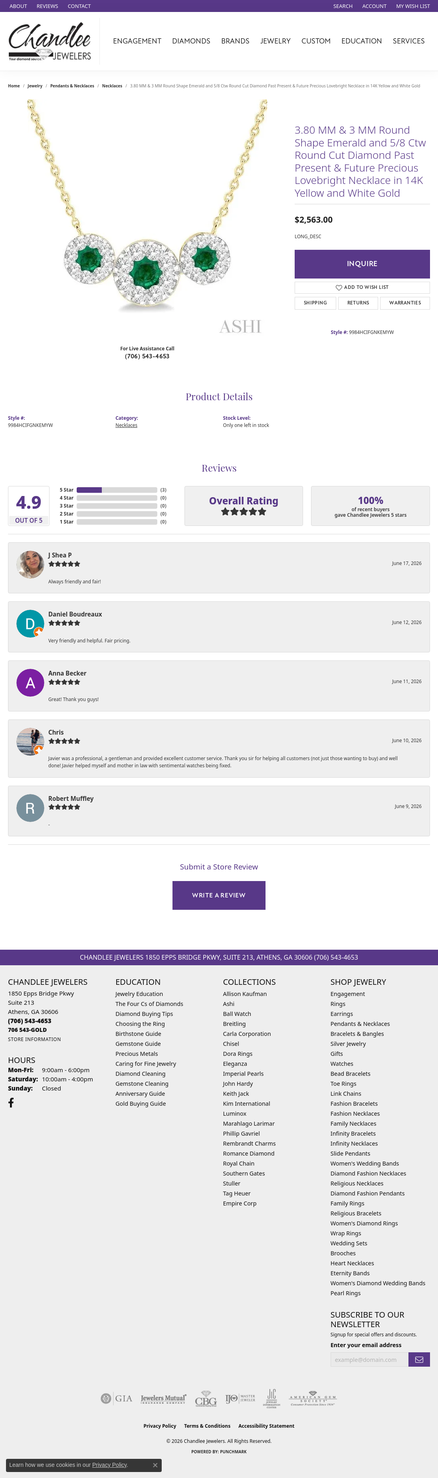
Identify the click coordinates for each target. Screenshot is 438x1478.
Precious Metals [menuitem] (136, 1053)
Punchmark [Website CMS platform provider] (233, 1451)
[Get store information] (34, 1039)
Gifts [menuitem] (337, 1053)
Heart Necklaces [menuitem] (352, 1263)
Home (14, 86)
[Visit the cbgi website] (206, 1399)
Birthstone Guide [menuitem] (138, 1033)
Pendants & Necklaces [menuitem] (360, 1023)
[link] (17, 6)
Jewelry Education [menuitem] (139, 994)
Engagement (137, 41)
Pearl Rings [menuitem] (346, 1293)
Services (409, 41)
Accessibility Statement (266, 1426)
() (163, 489)
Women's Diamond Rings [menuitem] (364, 1223)
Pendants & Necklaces (72, 86)
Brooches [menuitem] (343, 1253)
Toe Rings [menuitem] (344, 1083)
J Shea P (60, 555)
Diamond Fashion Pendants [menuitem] (368, 1193)
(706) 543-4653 (147, 356)
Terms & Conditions (207, 1426)
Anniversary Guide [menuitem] (140, 1093)
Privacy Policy (160, 1426)
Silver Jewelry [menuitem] (348, 1043)
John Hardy (238, 1083)
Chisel (231, 1043)
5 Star (66, 489)
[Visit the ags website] (312, 1399)
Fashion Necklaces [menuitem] (355, 1113)
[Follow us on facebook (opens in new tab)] (11, 1103)
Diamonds (191, 41)
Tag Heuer (237, 1193)
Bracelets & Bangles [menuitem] (357, 1033)
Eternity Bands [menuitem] (350, 1273)
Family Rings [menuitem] (348, 1203)
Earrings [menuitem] (342, 1014)
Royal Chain (239, 1163)
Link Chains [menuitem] (346, 1093)
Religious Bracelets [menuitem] (356, 1213)
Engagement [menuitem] (348, 994)
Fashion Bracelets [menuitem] (354, 1103)
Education (361, 41)
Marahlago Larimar (249, 1123)
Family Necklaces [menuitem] (354, 1123)
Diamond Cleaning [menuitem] (140, 1073)
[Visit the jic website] (271, 1399)
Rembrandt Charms (249, 1143)
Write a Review (219, 895)
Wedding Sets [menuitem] (349, 1243)
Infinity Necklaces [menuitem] (354, 1143)
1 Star (66, 521)
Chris (56, 732)
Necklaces (112, 86)
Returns (358, 303)
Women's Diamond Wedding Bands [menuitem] (378, 1283)
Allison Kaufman (245, 994)
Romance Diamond (249, 1153)
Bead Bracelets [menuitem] (351, 1073)
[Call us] (27, 1029)
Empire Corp (240, 1203)
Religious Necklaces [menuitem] (357, 1183)
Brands (235, 41)
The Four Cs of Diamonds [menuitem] (149, 1004)
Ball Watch (237, 1014)
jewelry (35, 86)
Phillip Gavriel (241, 1133)
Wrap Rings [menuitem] (346, 1233)
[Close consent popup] (155, 1465)
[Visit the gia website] (117, 1399)
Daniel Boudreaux (75, 614)
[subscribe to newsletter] (419, 1359)
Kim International (246, 1103)
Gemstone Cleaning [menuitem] (141, 1083)
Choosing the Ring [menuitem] (140, 1023)
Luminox (235, 1113)
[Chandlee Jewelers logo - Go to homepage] (52, 41)
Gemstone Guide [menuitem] (138, 1043)
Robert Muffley (70, 798)
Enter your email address (366, 1345)
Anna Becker (67, 673)
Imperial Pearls (243, 1073)
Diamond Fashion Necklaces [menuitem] (368, 1173)
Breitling (234, 1023)
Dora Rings (238, 1053)
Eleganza (235, 1063)
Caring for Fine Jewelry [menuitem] (145, 1063)
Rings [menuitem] (338, 1004)
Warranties (405, 303)
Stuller (231, 1183)
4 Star (66, 497)
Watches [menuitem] (342, 1063)
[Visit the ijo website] (240, 1399)
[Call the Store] (30, 1021)
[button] (342, 6)
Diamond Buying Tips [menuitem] (144, 1014)
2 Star (66, 513)
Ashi (229, 1004)
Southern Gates (244, 1173)
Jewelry (275, 41)
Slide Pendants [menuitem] (351, 1153)
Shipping (315, 303)
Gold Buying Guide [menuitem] (140, 1103)
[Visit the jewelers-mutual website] (163, 1399)
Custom (316, 41)
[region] (147, 219)
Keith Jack (236, 1093)
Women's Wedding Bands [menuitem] (365, 1163)
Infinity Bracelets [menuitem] (353, 1133)
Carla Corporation (247, 1033)
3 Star (66, 505)
